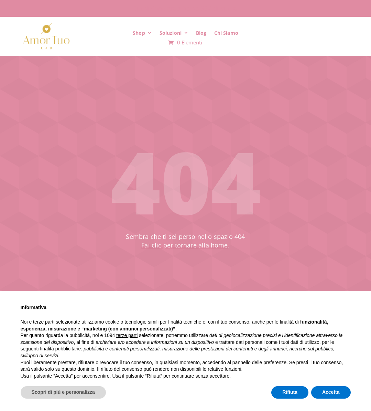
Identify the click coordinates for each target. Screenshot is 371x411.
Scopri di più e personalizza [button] (63, 392)
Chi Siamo (226, 33)
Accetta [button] (331, 392)
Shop (139, 33)
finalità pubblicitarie (60, 348)
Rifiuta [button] (289, 392)
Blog (201, 33)
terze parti (127, 335)
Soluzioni (171, 33)
